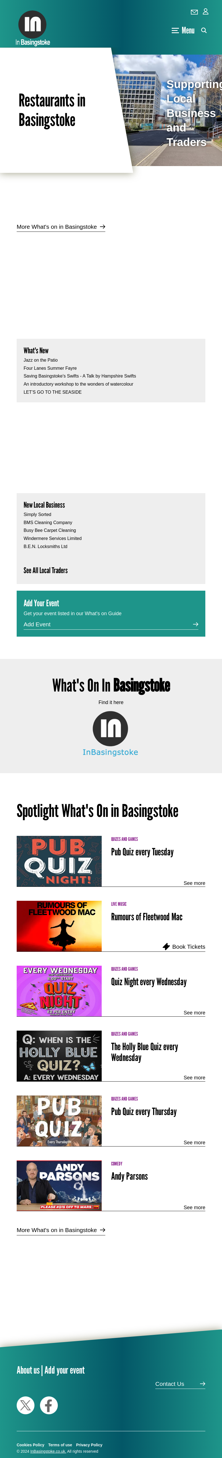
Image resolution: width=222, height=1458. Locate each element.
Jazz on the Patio (41, 360)
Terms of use (60, 1445)
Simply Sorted (37, 514)
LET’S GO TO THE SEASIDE (53, 392)
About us (28, 1370)
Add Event (37, 624)
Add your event (64, 1370)
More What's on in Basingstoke (57, 226)
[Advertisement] (107, 281)
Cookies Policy (30, 1445)
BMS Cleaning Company (48, 522)
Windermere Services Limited (53, 538)
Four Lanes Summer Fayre (50, 368)
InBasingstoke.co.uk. (48, 1451)
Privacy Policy (89, 1445)
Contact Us (169, 1384)
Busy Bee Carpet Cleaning (50, 530)
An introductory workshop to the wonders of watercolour (78, 384)
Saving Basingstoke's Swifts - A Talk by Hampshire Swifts (80, 376)
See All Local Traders (46, 570)
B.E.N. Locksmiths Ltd (45, 546)
